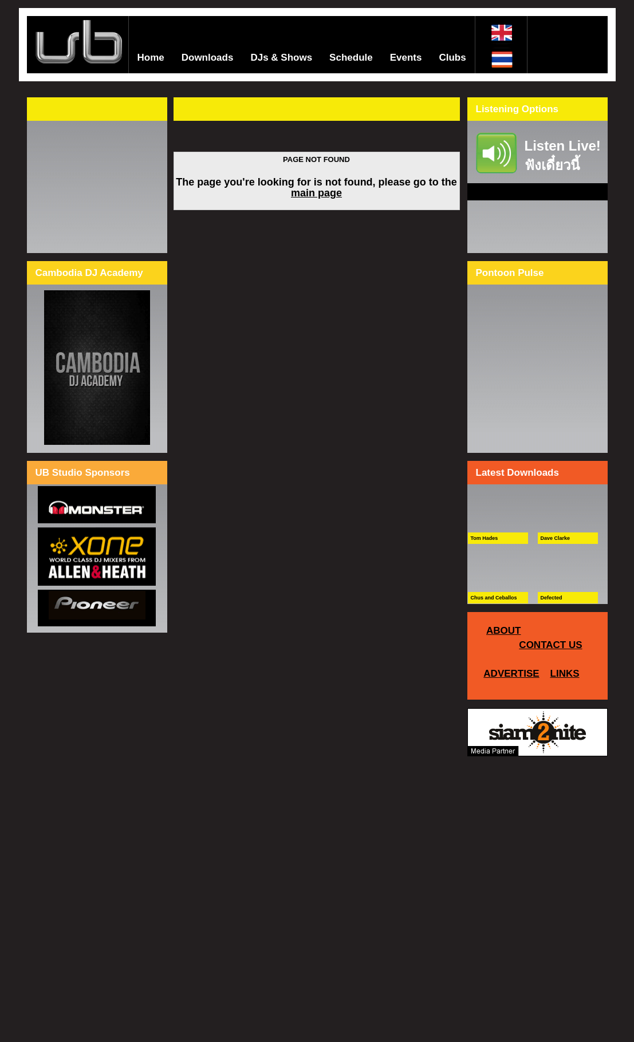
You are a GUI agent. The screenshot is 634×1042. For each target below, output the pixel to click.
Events (406, 57)
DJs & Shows (281, 57)
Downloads (208, 57)
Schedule (351, 57)
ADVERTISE (511, 673)
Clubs (452, 57)
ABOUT (503, 630)
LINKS (565, 673)
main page (316, 193)
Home (150, 57)
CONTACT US (550, 645)
